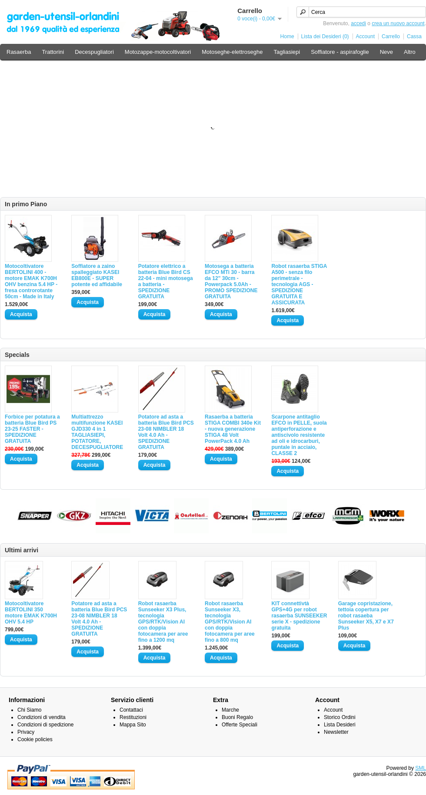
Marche (230, 710)
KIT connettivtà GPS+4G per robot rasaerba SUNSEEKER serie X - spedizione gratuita (299, 615)
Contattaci (131, 710)
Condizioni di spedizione (45, 725)
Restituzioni (133, 717)
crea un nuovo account (398, 23)
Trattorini (53, 52)
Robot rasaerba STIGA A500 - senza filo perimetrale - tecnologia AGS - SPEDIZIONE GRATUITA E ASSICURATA (299, 284)
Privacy (25, 732)
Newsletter (336, 732)
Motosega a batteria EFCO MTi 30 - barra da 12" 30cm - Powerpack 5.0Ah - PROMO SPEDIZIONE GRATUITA (231, 281)
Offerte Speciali (239, 725)
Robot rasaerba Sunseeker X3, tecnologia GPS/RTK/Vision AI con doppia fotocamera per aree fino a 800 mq (230, 621)
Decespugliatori (94, 52)
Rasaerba (19, 52)
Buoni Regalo (237, 717)
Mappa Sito (133, 725)
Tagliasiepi (286, 52)
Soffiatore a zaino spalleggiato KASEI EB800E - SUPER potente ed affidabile (96, 275)
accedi (358, 23)
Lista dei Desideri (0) (325, 36)
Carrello (391, 36)
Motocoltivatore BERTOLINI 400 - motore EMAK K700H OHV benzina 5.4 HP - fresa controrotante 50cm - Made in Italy (31, 281)
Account (365, 36)
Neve (386, 52)
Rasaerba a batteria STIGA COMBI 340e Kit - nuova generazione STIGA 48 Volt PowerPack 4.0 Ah (233, 429)
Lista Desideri (340, 725)
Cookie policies (35, 739)
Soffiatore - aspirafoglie (340, 52)
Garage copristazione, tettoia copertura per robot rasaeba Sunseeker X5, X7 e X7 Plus (366, 615)
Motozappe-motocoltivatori (158, 52)
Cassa (414, 36)
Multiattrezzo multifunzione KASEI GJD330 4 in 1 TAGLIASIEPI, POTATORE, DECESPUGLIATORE (97, 432)
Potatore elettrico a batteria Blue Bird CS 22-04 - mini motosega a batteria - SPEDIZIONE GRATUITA (165, 281)
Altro (410, 52)
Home (287, 36)
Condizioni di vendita (41, 717)
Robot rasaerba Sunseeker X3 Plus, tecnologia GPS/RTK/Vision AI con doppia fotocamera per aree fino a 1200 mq (163, 621)
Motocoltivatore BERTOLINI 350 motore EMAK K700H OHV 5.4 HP (31, 612)
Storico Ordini (340, 717)
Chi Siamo (29, 710)
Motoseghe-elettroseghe (232, 52)
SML (420, 768)
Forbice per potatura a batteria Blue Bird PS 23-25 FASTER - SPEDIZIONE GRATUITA (32, 429)
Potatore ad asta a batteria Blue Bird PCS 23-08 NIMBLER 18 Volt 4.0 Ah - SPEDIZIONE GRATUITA (166, 432)
